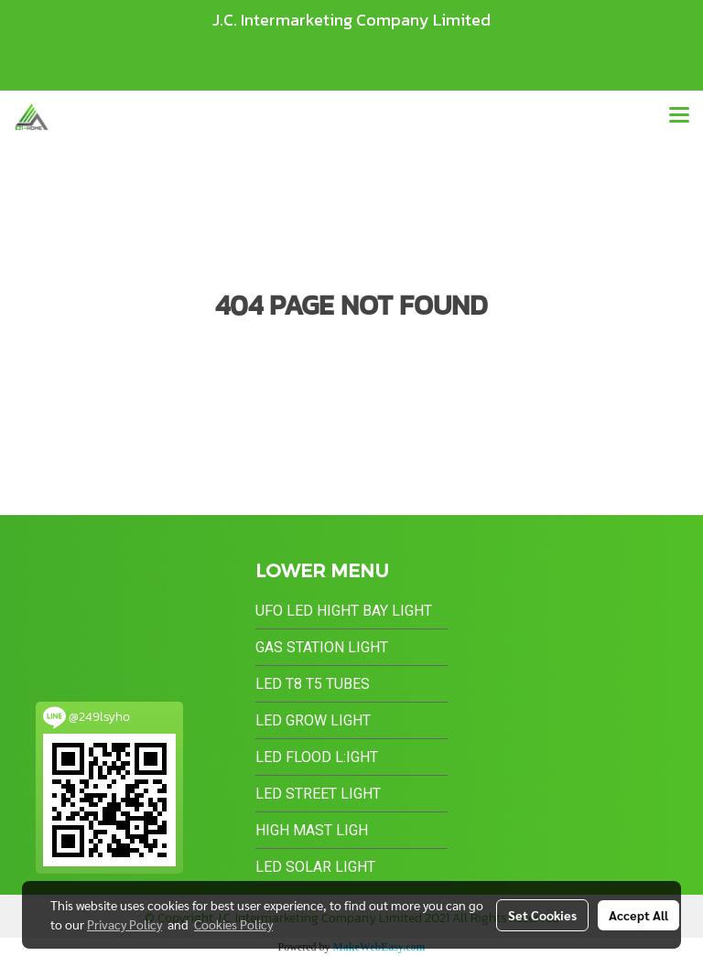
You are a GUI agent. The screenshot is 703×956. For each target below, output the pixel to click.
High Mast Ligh (311, 830)
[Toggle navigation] (679, 116)
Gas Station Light (321, 647)
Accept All (638, 915)
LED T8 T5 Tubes (312, 684)
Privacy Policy (124, 924)
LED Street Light (318, 793)
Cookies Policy (233, 924)
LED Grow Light (313, 720)
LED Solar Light (315, 866)
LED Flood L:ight (316, 757)
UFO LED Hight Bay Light (343, 610)
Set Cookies (542, 915)
